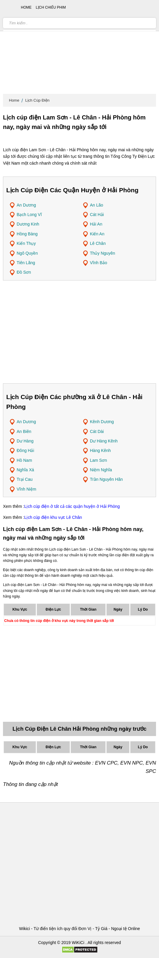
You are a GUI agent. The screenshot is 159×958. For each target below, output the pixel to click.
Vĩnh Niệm (26, 489)
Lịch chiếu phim (51, 7)
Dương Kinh (28, 224)
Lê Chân (98, 243)
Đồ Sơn (24, 272)
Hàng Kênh (100, 450)
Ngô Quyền (27, 253)
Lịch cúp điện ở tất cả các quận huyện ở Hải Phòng (72, 506)
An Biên (24, 431)
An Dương (26, 205)
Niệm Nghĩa (101, 469)
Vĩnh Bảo (98, 262)
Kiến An (97, 233)
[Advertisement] (79, 47)
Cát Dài (97, 431)
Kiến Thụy (26, 243)
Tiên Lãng (26, 262)
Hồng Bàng (27, 233)
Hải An (96, 224)
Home (14, 100)
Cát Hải (97, 214)
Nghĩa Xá (25, 469)
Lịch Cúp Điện (37, 100)
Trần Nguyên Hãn (106, 479)
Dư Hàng (25, 441)
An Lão (96, 205)
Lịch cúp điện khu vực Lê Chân (53, 517)
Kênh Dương (102, 421)
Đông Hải (25, 450)
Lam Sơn (98, 460)
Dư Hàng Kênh (104, 441)
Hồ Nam (24, 460)
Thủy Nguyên (102, 253)
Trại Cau (24, 479)
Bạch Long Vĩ (29, 214)
